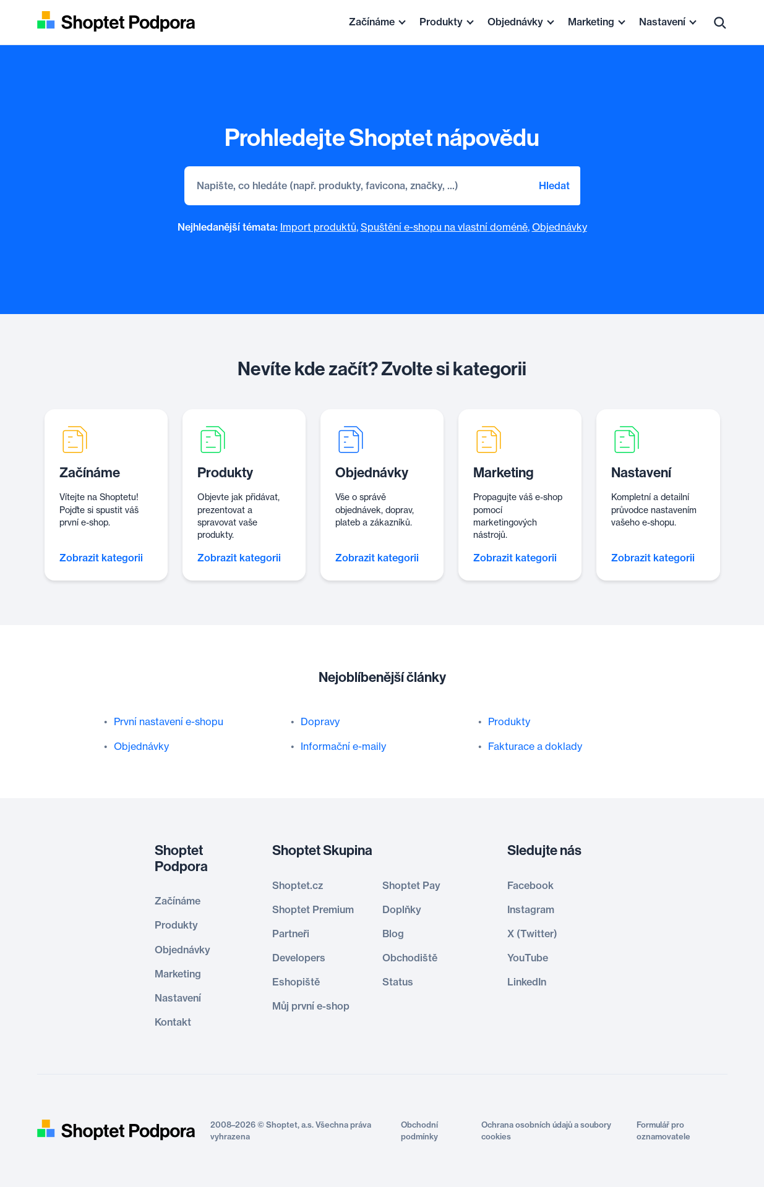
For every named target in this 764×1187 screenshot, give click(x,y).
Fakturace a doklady (535, 746)
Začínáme (372, 21)
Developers (298, 957)
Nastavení (662, 21)
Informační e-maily (343, 746)
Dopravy (320, 721)
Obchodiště (409, 957)
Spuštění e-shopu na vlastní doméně (444, 227)
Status (397, 982)
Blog (393, 933)
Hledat (554, 185)
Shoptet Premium (313, 909)
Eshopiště (296, 982)
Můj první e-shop (311, 1006)
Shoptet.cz (297, 885)
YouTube (527, 957)
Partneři (290, 933)
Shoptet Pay (411, 885)
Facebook (530, 885)
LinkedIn (526, 982)
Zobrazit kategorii (101, 557)
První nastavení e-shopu (168, 721)
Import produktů (318, 227)
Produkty (441, 21)
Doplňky (401, 909)
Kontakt (173, 1022)
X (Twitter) (532, 933)
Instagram (530, 909)
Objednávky (515, 21)
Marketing (591, 21)
